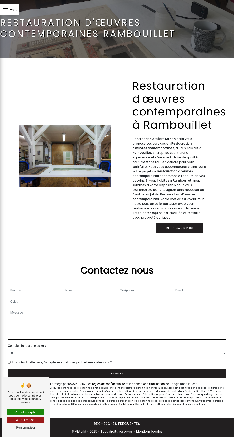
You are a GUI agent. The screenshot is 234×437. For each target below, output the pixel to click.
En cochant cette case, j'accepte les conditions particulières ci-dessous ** (62, 362)
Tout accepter (25, 412)
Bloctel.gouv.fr (126, 404)
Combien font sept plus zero (27, 346)
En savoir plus (179, 227)
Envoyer (117, 373)
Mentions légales (148, 431)
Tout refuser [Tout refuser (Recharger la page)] (25, 420)
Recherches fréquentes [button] (117, 423)
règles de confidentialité (108, 384)
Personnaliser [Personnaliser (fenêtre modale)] (25, 427)
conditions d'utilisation (149, 384)
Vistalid (80, 431)
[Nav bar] (9, 9)
